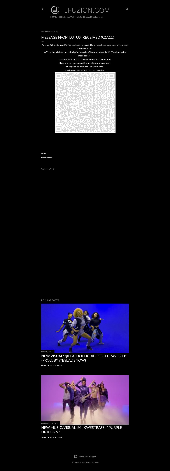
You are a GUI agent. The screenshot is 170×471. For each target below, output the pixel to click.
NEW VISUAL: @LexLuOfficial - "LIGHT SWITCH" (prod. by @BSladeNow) (83, 358)
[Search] (127, 8)
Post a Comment (55, 365)
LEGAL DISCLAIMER (93, 17)
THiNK (62, 17)
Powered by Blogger (85, 456)
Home (53, 17)
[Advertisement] (85, 270)
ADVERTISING (74, 17)
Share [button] (43, 153)
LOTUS (50, 157)
